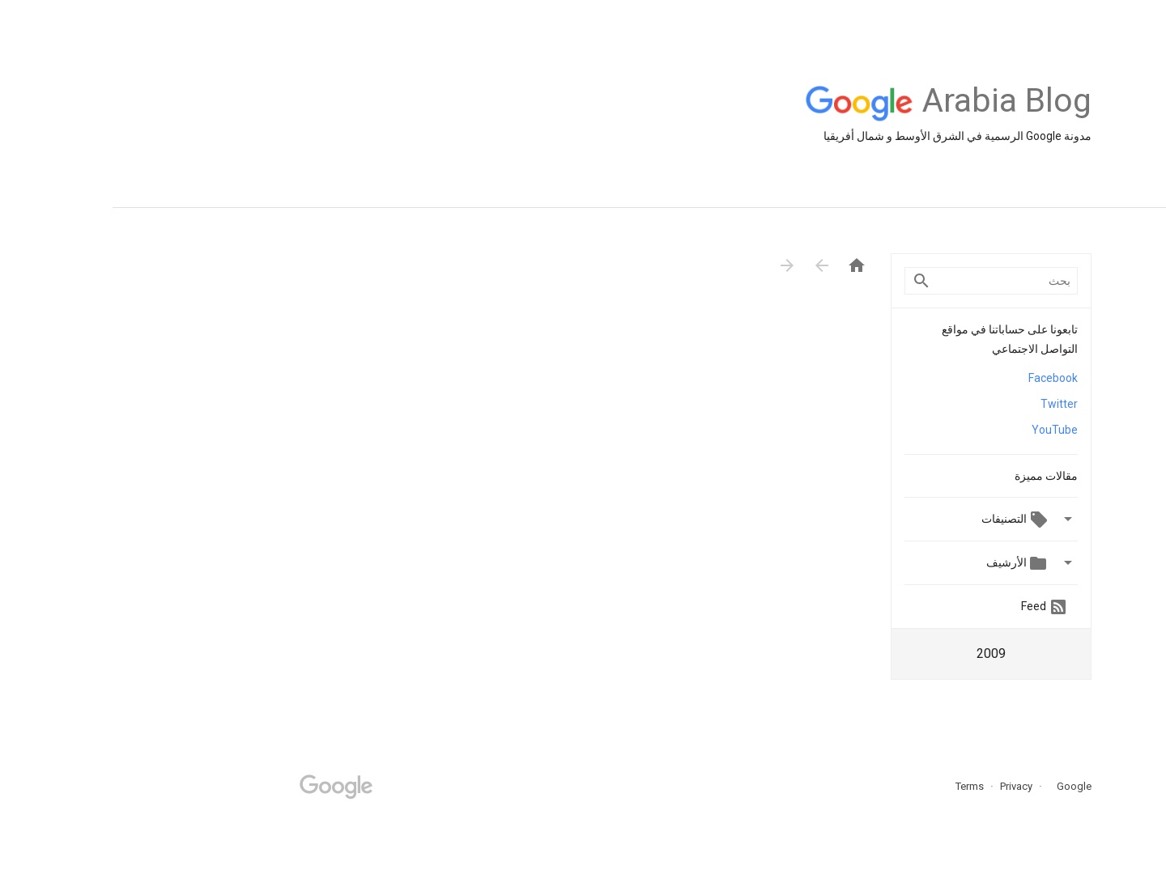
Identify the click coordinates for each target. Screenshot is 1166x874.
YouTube (942, 429)
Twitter (946, 403)
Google (956, 786)
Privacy (902, 786)
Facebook (940, 377)
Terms (857, 786)
